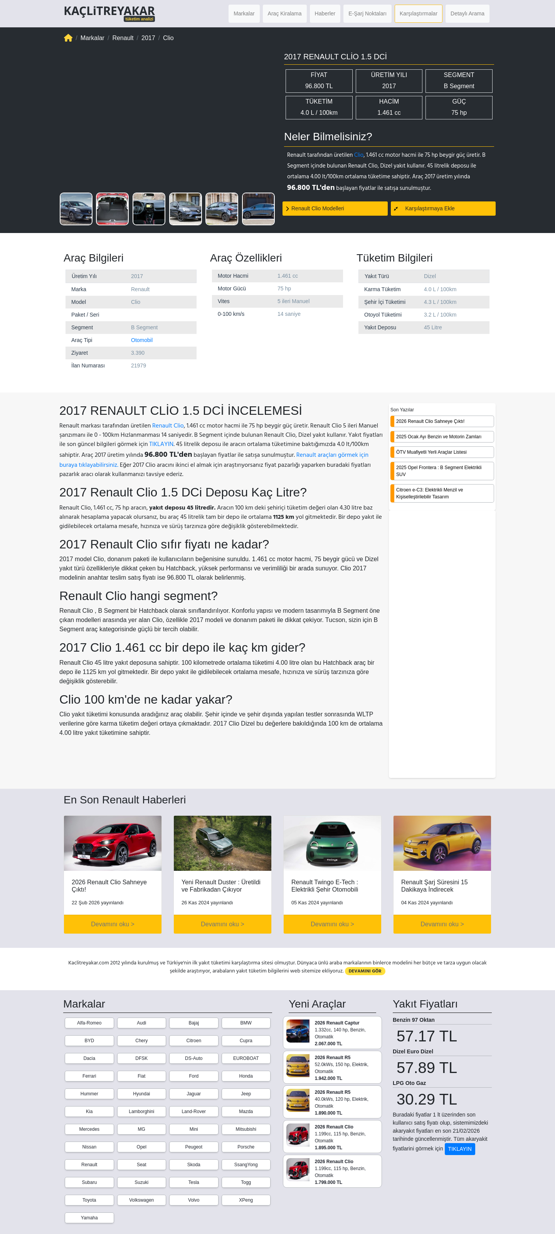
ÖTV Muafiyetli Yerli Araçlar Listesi (431, 452)
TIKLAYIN (161, 444)
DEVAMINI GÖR (365, 971)
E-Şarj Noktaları (367, 13)
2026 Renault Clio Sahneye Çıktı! (430, 421)
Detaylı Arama (467, 13)
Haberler (325, 13)
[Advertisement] (442, 644)
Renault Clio (168, 426)
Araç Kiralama (285, 13)
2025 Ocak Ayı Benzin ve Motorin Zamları (438, 436)
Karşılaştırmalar (418, 13)
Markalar (244, 13)
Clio (358, 155)
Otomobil (142, 340)
